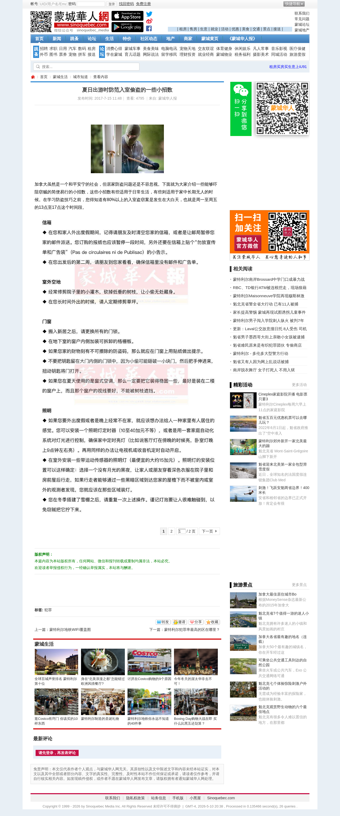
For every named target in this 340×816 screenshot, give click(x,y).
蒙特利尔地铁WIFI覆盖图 (70, 629)
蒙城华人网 (33, 77)
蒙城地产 (302, 30)
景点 (266, 29)
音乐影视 (279, 48)
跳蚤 (74, 38)
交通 (256, 29)
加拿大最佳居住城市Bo (277, 594)
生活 (109, 38)
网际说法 (151, 54)
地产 (170, 38)
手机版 (178, 798)
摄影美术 (261, 54)
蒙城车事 (133, 48)
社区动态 (148, 38)
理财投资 (188, 54)
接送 (277, 29)
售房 (193, 29)
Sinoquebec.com (221, 798)
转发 (165, 622)
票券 (63, 54)
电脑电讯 (169, 48)
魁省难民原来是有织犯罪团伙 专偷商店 (267, 345)
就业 (214, 29)
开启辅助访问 (308, 3)
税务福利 (242, 54)
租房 (183, 29)
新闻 (57, 38)
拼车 (82, 54)
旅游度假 (297, 54)
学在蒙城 (114, 54)
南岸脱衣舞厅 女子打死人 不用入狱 (264, 370)
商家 (188, 38)
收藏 (214, 622)
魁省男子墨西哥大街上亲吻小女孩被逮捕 (269, 337)
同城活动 (279, 54)
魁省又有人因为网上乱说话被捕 (261, 361)
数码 (82, 48)
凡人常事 (261, 48)
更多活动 (299, 384)
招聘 (44, 48)
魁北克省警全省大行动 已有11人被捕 (265, 304)
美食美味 (151, 48)
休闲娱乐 (242, 48)
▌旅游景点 (241, 585)
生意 (203, 29)
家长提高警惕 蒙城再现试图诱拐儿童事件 (269, 312)
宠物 (72, 54)
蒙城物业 (224, 54)
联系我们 (302, 13)
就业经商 (206, 54)
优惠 (235, 29)
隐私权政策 (135, 798)
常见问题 (302, 19)
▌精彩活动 (241, 385)
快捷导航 (292, 4)
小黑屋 (195, 798)
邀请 (181, 622)
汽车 (72, 48)
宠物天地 (188, 48)
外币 (44, 54)
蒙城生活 (60, 77)
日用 (63, 48)
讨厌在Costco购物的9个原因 (149, 679)
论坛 (92, 38)
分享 (198, 622)
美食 (245, 29)
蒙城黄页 (209, 38)
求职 (53, 48)
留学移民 (169, 54)
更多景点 (299, 585)
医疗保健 (297, 48)
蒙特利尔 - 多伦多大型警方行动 (260, 353)
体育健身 (224, 48)
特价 (127, 38)
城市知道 (80, 77)
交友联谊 (206, 48)
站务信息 (158, 798)
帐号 (34, 4)
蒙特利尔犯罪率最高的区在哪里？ (192, 629)
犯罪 (48, 610)
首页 (39, 38)
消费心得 (114, 48)
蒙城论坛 (302, 24)
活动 (224, 29)
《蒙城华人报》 (242, 38)
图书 (53, 54)
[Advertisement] (230, 19)
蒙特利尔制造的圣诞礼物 (100, 719)
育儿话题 (133, 54)
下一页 (207, 531)
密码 (72, 4)
